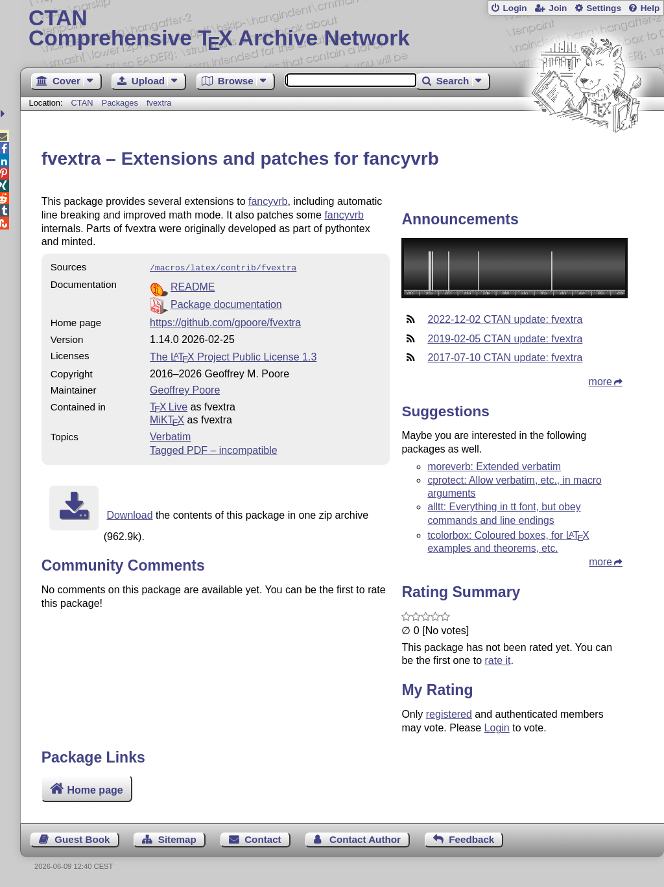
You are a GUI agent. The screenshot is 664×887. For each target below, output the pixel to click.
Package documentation (226, 303)
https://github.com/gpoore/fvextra (225, 321)
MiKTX (167, 418)
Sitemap (177, 839)
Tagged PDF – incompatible (214, 449)
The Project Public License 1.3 (233, 355)
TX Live (168, 405)
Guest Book (82, 839)
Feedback (471, 839)
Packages (121, 103)
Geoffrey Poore (185, 388)
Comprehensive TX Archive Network (342, 29)
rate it (497, 660)
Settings (603, 8)
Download (129, 513)
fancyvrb (267, 201)
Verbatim (170, 435)
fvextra (159, 103)
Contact (262, 839)
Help (650, 8)
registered (449, 714)
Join (558, 8)
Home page (95, 790)
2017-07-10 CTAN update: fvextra (504, 357)
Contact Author (365, 839)
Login (515, 8)
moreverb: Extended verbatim (494, 466)
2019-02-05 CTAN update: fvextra (504, 338)
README (193, 285)
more (600, 381)
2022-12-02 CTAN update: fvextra (504, 319)
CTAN (82, 103)
